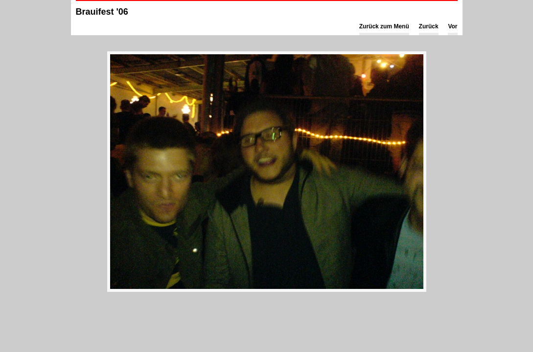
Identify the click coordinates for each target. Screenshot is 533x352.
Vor (452, 26)
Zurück (429, 26)
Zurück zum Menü (384, 26)
